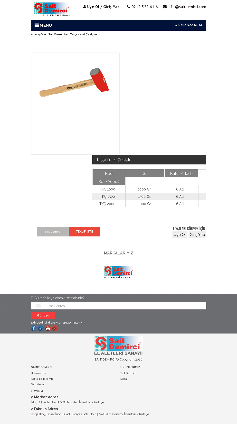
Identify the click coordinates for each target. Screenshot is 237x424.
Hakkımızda (38, 373)
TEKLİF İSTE (84, 231)
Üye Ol (180, 234)
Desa (123, 378)
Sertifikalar (38, 384)
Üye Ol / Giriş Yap (103, 6)
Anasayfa (37, 34)
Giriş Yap (197, 234)
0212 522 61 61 (189, 25)
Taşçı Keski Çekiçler (83, 34)
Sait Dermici (56, 34)
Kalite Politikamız (42, 378)
